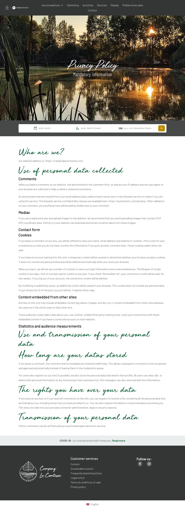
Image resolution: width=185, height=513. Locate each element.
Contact (92, 10)
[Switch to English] (92, 504)
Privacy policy (78, 486)
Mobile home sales (132, 5)
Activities (88, 5)
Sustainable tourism (82, 468)
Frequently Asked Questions (86, 473)
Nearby (115, 5)
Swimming (73, 5)
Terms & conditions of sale (86, 482)
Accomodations (51, 5)
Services (102, 5)
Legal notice (78, 477)
